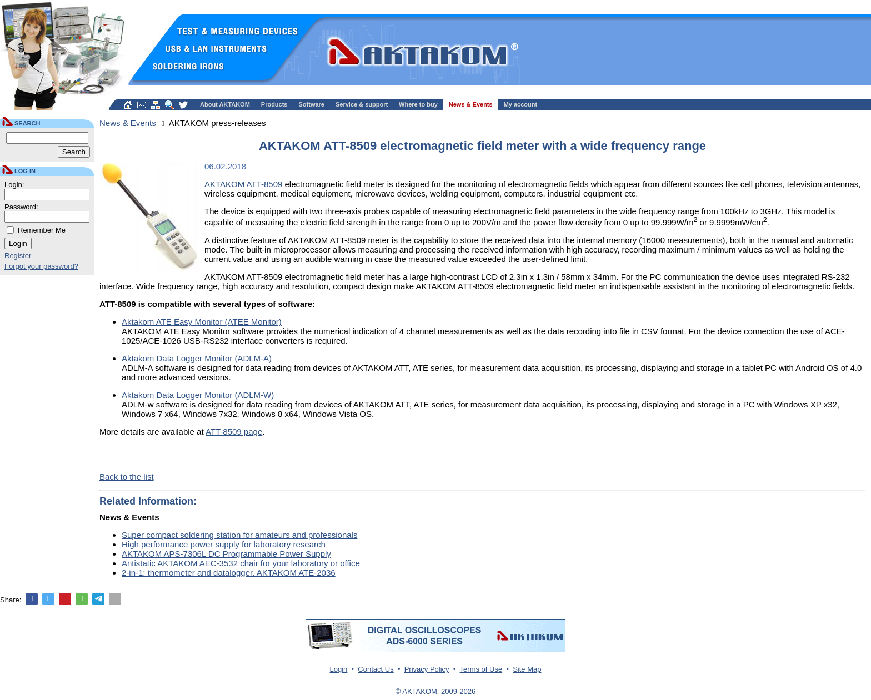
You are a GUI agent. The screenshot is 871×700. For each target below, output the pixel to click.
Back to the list (126, 476)
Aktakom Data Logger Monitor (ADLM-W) (198, 395)
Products (274, 104)
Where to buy (418, 104)
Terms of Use (481, 669)
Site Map (527, 669)
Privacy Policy (426, 669)
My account (521, 104)
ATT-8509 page (234, 431)
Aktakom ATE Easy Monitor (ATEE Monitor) (202, 321)
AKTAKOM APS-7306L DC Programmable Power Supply (226, 553)
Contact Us (375, 669)
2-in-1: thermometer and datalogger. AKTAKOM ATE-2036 (229, 572)
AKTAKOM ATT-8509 (243, 184)
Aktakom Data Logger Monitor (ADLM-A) (197, 358)
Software (311, 104)
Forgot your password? (41, 266)
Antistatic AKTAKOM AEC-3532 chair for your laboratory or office (241, 563)
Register (17, 255)
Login (339, 669)
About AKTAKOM (225, 104)
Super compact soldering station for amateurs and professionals (239, 535)
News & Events (471, 104)
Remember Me (42, 230)
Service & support (362, 104)
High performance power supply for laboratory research (224, 544)
